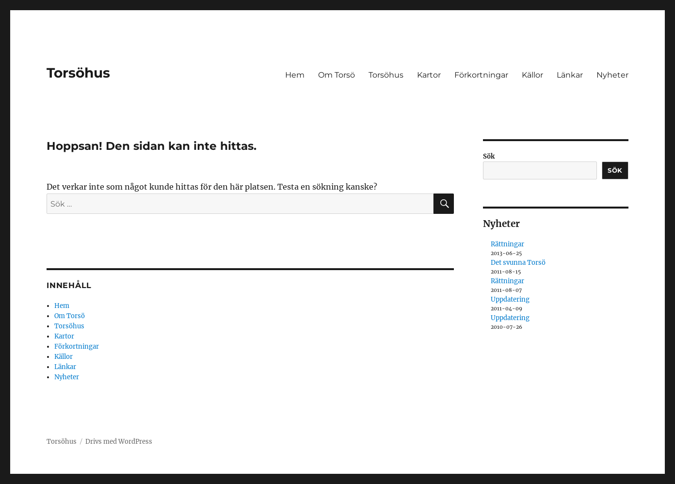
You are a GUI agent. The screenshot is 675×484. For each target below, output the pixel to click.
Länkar (570, 75)
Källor (532, 75)
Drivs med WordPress (118, 441)
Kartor (429, 75)
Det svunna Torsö (518, 262)
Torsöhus (78, 73)
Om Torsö (336, 75)
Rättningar (507, 244)
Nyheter (612, 75)
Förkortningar (481, 75)
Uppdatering (510, 299)
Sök (489, 156)
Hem (295, 75)
